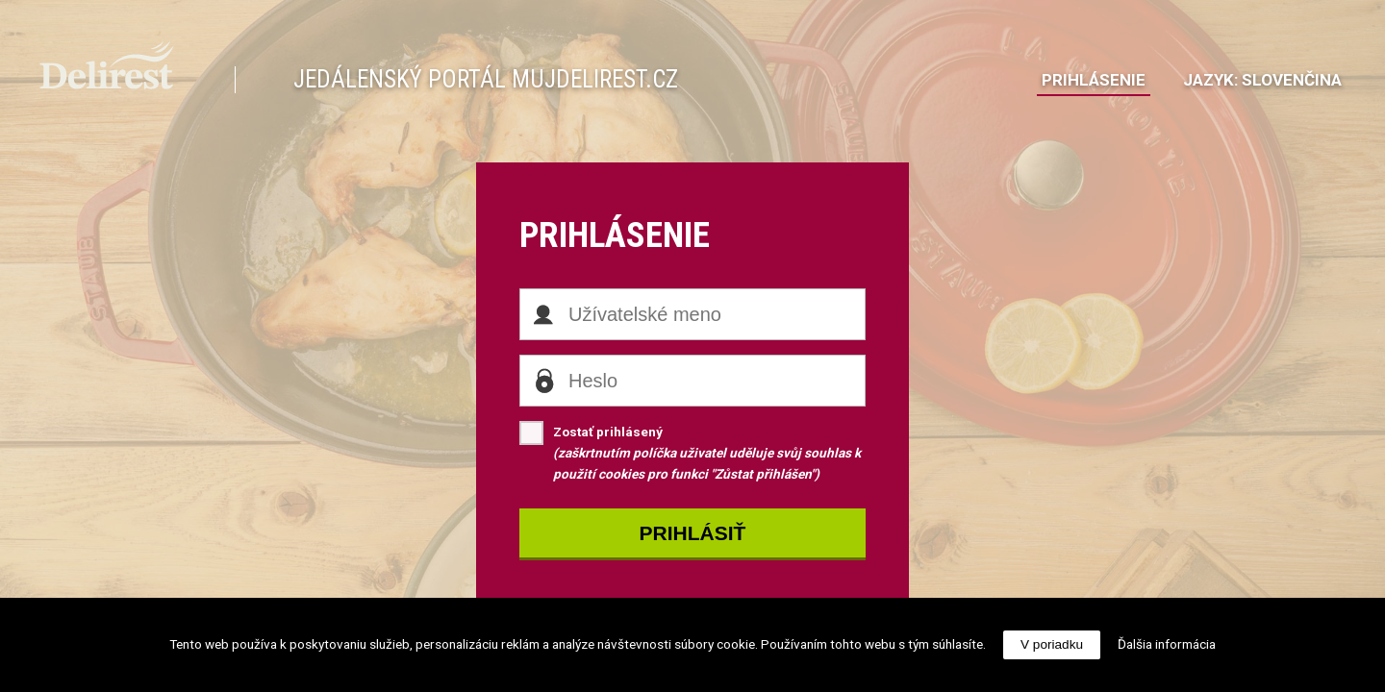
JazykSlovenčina (1262, 79)
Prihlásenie (1094, 79)
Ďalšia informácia (1167, 644)
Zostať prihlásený (690, 451)
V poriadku (1051, 644)
